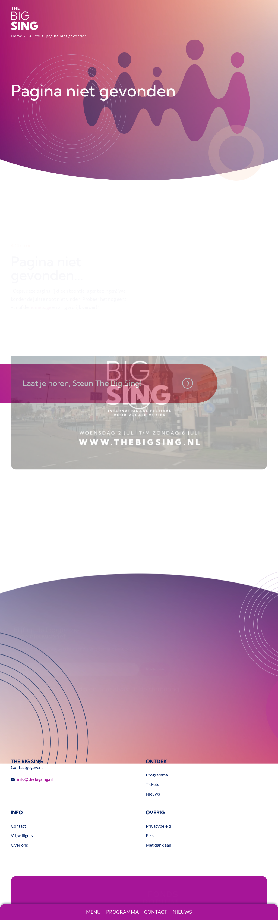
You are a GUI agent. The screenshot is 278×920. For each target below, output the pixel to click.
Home (16, 35)
